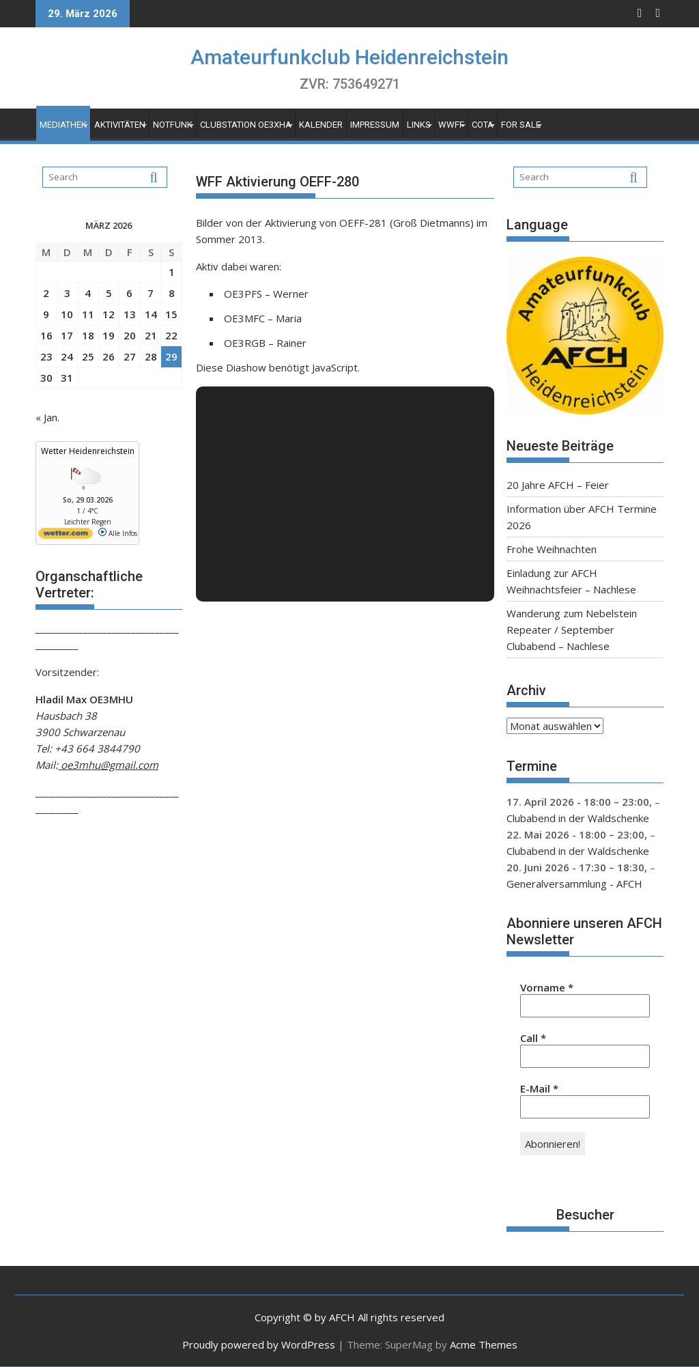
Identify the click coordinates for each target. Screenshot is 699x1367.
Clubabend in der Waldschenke (578, 818)
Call (533, 1038)
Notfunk (172, 124)
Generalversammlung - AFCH (574, 883)
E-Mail (539, 1088)
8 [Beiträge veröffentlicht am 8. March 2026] (172, 293)
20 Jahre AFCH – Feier (558, 485)
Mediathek (63, 124)
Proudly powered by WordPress (258, 1344)
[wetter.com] (65, 536)
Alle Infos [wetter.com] (117, 533)
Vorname (546, 987)
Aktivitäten (119, 124)
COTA (483, 124)
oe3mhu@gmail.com (108, 765)
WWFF (451, 124)
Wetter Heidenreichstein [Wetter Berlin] (87, 451)
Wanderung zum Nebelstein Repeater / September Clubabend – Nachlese (572, 629)
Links (419, 124)
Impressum (374, 124)
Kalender (321, 124)
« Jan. (47, 417)
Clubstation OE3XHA (245, 124)
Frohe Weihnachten (552, 549)
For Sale (521, 124)
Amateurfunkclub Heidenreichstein (349, 57)
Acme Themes (483, 1344)
